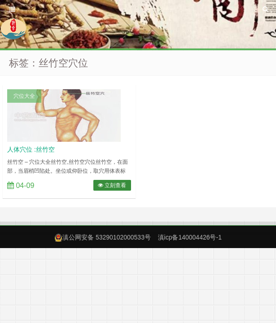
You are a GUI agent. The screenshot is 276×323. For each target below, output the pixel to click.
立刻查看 (112, 185)
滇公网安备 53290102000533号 (106, 237)
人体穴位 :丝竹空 (31, 149)
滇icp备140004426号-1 (190, 237)
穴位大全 (24, 96)
